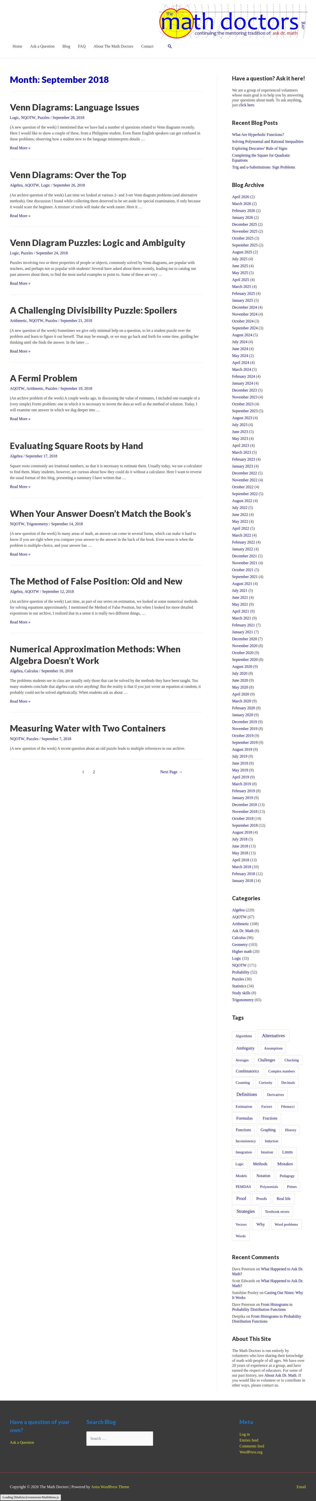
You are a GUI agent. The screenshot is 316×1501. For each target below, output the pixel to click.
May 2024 (240, 356)
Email (301, 1487)
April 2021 (240, 611)
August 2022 (242, 501)
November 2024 (245, 314)
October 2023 (243, 404)
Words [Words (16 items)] (241, 1236)
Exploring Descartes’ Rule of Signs (260, 148)
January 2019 (242, 798)
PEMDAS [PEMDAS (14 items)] (243, 1186)
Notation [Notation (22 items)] (263, 1176)
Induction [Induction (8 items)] (271, 1141)
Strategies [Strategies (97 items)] (246, 1211)
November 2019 (245, 729)
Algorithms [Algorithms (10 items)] (244, 1036)
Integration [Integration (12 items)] (244, 1152)
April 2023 (240, 445)
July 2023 (240, 425)
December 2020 (244, 639)
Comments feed (251, 1446)
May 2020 (240, 687)
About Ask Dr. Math (280, 1375)
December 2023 (244, 390)
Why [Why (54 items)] (261, 1224)
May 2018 (240, 853)
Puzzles (43, 117)
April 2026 (240, 197)
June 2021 (240, 597)
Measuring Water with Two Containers (89, 727)
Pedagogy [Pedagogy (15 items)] (287, 1176)
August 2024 (242, 335)
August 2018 (242, 832)
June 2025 (240, 266)
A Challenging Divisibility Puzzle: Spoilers (94, 309)
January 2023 (242, 466)
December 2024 (244, 307)
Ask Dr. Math (243, 931)
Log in (244, 1434)
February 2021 (243, 625)
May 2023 (240, 438)
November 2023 (245, 397)
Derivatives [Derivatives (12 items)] (275, 1095)
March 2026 (241, 204)
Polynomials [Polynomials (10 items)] (269, 1187)
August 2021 (242, 584)
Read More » (20, 148)
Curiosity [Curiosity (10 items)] (265, 1083)
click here (246, 105)
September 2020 (245, 659)
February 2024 (243, 376)
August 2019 (242, 749)
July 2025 (240, 259)
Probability (241, 972)
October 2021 (243, 570)
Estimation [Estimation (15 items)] (244, 1106)
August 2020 (242, 666)
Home (17, 46)
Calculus (32, 670)
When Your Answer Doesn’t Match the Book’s (102, 512)
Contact (147, 46)
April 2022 (240, 528)
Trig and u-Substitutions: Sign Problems (264, 167)
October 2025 (243, 238)
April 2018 (240, 860)
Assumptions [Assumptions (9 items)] (273, 1048)
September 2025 (245, 245)
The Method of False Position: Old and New (97, 580)
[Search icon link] (170, 46)
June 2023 (240, 432)
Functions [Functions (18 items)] (243, 1130)
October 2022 (243, 487)
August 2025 (242, 252)
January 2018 (242, 881)
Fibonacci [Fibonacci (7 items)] (288, 1106)
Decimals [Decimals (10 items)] (288, 1083)
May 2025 (240, 273)
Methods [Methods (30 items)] (260, 1164)
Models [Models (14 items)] (241, 1176)
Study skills (241, 993)
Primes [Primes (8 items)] (292, 1187)
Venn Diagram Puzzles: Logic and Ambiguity (99, 242)
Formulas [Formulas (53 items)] (244, 1118)
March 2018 (241, 867)
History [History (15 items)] (290, 1130)
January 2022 (242, 549)
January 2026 (242, 217)
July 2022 (240, 508)
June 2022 (240, 514)
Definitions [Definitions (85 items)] (247, 1094)
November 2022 (245, 480)
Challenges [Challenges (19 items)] (266, 1060)
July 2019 (240, 756)
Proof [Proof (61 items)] (241, 1198)
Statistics (239, 986)
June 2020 (240, 680)
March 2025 (241, 286)
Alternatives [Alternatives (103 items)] (273, 1035)
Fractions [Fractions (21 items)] (270, 1118)
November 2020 (245, 646)
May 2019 (240, 770)
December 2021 (244, 556)
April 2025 (240, 280)
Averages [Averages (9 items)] (242, 1060)
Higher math (242, 951)
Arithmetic (18, 320)
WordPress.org (251, 1452)
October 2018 (243, 818)
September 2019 (245, 742)
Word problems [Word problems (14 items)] (286, 1224)
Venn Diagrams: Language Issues (76, 107)
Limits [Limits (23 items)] (287, 1152)
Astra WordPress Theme (110, 1487)
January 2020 (242, 715)
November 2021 (245, 563)
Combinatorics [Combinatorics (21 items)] (247, 1071)
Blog (66, 46)
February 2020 (243, 708)
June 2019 (240, 763)
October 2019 (243, 735)
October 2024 (243, 321)
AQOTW (31, 185)
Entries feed (248, 1440)
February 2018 (243, 874)
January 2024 (242, 383)
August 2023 (242, 418)
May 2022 (240, 521)
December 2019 (244, 722)
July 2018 (240, 839)
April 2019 (240, 777)
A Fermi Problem (44, 377)
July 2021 (240, 590)
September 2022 (245, 494)
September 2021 (245, 577)
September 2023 (245, 411)
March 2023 (241, 452)
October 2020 (243, 653)
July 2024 (240, 342)
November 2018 (245, 811)
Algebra (16, 185)
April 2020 (240, 694)
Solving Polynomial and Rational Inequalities (268, 141)
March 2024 (241, 369)
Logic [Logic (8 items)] (240, 1164)
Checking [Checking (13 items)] (292, 1060)
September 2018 (245, 825)
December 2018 (244, 805)
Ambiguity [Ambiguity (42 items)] (245, 1048)
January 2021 (242, 632)
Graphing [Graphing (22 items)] (268, 1130)
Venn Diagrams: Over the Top (69, 174)
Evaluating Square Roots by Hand (77, 445)
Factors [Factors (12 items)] (266, 1106)
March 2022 (241, 535)
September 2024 (245, 328)
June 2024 (240, 349)
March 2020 (241, 701)
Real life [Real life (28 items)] (284, 1198)
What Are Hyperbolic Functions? (258, 134)
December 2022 (244, 473)
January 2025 (242, 300)
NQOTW (28, 117)
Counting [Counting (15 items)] (243, 1082)
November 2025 (245, 231)
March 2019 (241, 784)
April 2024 (240, 362)
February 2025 (243, 293)
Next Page (171, 771)
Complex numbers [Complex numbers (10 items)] (281, 1071)
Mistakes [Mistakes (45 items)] (285, 1164)
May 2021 (240, 604)
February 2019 (243, 791)
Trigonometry (37, 523)
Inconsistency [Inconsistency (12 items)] (246, 1141)
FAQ (82, 46)
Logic (14, 117)
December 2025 (244, 224)
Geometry (240, 944)
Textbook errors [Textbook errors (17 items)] (277, 1211)
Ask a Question (42, 46)
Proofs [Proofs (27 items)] (261, 1198)
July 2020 (240, 673)
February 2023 (243, 459)
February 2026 (243, 210)
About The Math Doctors (113, 46)
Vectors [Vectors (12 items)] (241, 1224)
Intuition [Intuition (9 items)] (267, 1152)
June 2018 (240, 846)
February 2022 (243, 542)
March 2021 (241, 618)
